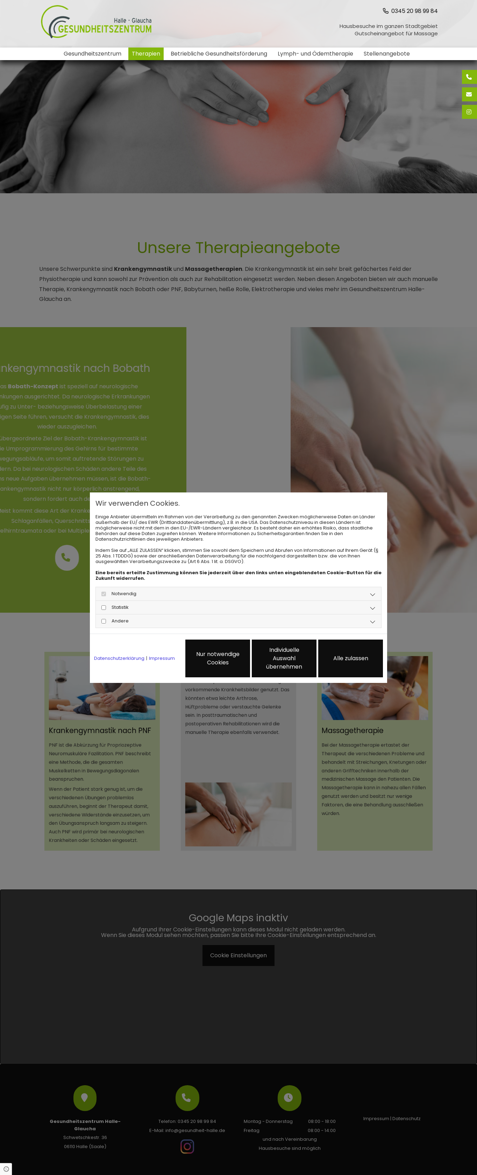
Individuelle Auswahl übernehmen (284, 658)
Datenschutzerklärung (119, 658)
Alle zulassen (350, 658)
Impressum (162, 658)
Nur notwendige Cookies (218, 658)
